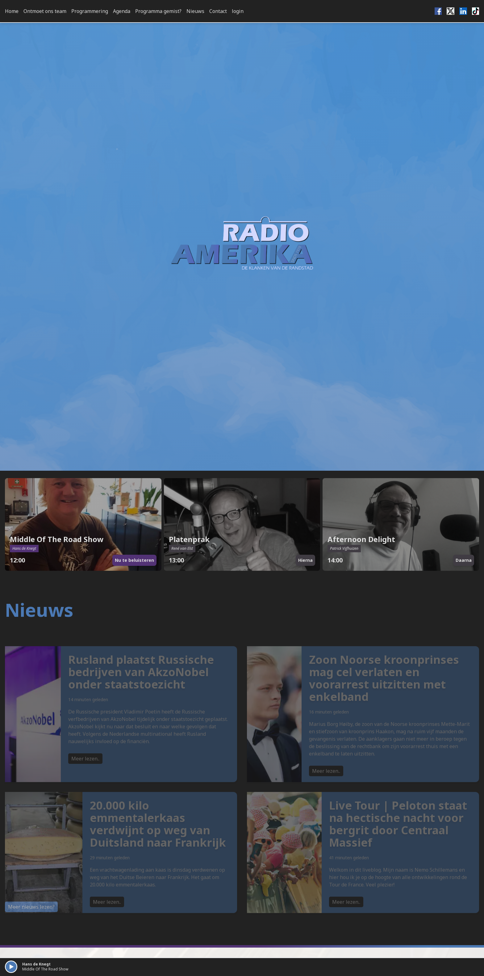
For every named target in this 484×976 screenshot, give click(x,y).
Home (12, 11)
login (238, 11)
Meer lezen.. (85, 768)
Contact (218, 11)
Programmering (89, 11)
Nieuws (195, 11)
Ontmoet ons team (44, 11)
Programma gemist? (158, 11)
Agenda (121, 11)
